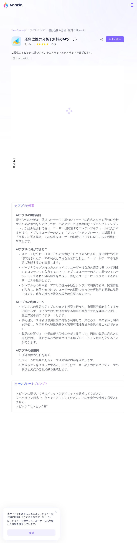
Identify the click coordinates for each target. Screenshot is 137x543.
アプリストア (37, 30)
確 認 (31, 532)
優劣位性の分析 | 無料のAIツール (67, 30)
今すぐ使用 (115, 39)
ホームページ (18, 30)
